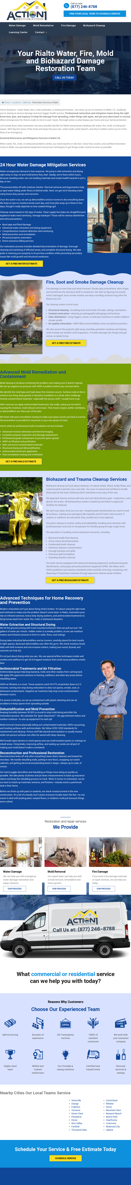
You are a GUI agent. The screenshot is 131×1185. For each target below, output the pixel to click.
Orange (75, 1106)
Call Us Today (64, 80)
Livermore (111, 1125)
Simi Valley (76, 1125)
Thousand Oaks (79, 1132)
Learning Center (18, 34)
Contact (39, 34)
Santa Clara (77, 1115)
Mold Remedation (43, 28)
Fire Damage (68, 28)
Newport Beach (113, 1115)
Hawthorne (111, 1122)
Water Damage (17, 28)
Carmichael (111, 1102)
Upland (109, 1132)
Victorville (76, 1102)
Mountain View (113, 1112)
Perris (109, 1109)
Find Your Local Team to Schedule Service (94, 13)
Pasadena (76, 1119)
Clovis (74, 1122)
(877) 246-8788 (84, 7)
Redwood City (113, 1129)
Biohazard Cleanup (94, 28)
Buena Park (111, 1119)
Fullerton (75, 1109)
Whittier (110, 1106)
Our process (15, 891)
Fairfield (75, 1129)
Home (6, 105)
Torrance (75, 1112)
